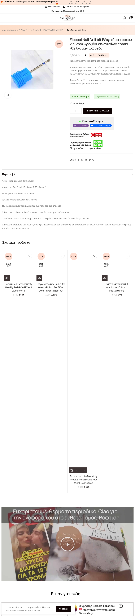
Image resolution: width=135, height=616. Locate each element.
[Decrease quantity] (71, 111)
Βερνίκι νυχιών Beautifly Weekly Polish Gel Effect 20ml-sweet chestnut (51, 287)
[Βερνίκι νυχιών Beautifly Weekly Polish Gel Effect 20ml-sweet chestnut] (51, 266)
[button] (67, 376)
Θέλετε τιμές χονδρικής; (76, 6)
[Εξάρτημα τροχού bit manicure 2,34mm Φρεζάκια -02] (116, 266)
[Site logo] (67, 17)
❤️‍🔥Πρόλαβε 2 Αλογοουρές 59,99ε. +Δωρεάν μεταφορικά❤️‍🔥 (29, 2)
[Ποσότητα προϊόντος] (75, 111)
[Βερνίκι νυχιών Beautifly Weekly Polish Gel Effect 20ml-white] (18, 266)
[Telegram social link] (90, 160)
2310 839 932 (52, 6)
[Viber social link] (93, 160)
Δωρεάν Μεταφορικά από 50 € (67, 11)
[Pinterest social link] (86, 160)
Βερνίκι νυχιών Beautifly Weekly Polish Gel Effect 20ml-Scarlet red (83, 287)
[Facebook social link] (78, 160)
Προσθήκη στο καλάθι (97, 110)
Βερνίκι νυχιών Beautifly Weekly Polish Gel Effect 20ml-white (18, 287)
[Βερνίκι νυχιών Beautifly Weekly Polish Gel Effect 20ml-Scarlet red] (84, 266)
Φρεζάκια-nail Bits (76, 30)
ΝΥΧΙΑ (22, 30)
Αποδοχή (63, 609)
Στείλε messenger (101, 125)
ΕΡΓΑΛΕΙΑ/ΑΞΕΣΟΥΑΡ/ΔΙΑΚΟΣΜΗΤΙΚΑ (45, 30)
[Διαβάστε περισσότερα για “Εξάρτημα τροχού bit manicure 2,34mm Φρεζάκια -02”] (105, 278)
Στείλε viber (82, 125)
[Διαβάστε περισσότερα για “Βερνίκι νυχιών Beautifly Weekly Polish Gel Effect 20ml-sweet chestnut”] (39, 278)
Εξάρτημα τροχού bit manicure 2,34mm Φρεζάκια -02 (116, 287)
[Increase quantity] (80, 111)
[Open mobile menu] (4, 18)
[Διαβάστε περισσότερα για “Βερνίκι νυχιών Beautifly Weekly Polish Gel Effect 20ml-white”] (7, 278)
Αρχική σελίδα (9, 30)
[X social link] (82, 160)
